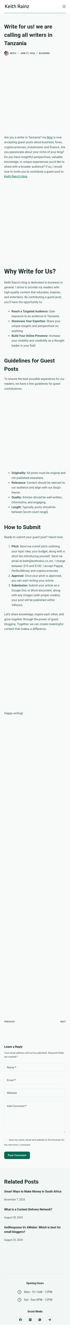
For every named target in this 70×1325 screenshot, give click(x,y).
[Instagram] (30, 1319)
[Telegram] (49, 1319)
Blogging (44, 53)
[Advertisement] (35, 98)
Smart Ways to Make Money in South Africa (33, 1191)
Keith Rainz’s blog (15, 176)
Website (12, 1093)
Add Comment (17, 1106)
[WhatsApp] (39, 1319)
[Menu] (64, 6)
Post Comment (17, 1155)
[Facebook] (20, 1319)
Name (11, 1067)
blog (50, 137)
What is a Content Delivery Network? (28, 1209)
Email (11, 1080)
